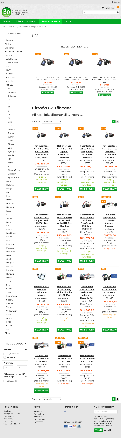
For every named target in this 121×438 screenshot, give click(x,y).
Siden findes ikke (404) (12, 424)
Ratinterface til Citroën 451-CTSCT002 (109, 289)
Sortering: (36, 121)
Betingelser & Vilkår (11, 414)
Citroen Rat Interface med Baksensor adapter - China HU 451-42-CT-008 (86, 293)
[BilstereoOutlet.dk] (15, 11)
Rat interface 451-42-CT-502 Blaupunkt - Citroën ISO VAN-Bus (104, 79)
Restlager (7, 411)
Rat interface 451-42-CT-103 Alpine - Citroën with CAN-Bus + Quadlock (87, 221)
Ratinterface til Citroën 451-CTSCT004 (87, 358)
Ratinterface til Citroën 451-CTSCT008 (41, 358)
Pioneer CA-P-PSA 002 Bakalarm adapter (41, 290)
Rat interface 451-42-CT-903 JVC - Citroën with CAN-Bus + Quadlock (64, 220)
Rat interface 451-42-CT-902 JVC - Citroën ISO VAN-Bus (47, 78)
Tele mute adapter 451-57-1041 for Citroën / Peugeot (109, 220)
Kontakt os (8, 421)
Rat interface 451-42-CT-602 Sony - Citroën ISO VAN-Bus (41, 218)
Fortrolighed (8, 416)
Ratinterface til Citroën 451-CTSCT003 (64, 358)
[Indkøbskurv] (110, 8)
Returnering (8, 419)
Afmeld (107, 430)
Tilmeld (98, 430)
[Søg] (118, 12)
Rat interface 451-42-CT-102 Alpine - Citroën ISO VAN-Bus (76, 78)
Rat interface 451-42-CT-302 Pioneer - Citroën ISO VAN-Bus (109, 151)
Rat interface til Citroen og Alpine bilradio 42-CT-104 (64, 290)
